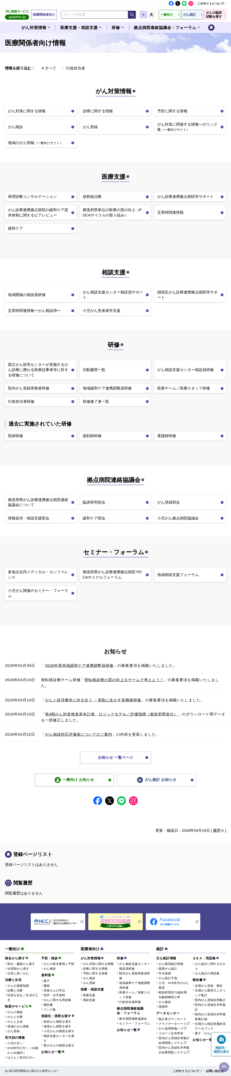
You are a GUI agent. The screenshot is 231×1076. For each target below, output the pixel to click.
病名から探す (15, 958)
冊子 (47, 981)
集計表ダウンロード (172, 1019)
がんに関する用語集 (57, 1000)
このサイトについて (210, 3)
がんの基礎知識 (18, 985)
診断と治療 (15, 990)
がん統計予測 (168, 978)
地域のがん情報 (18, 1026)
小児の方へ (15, 1043)
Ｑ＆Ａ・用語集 (204, 958)
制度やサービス (16, 1006)
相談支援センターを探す (59, 1038)
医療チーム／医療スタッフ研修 (134, 995)
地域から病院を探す (57, 1026)
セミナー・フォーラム (113, 552)
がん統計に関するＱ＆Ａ (210, 966)
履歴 (216, 830)
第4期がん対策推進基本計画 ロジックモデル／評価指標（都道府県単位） (111, 714)
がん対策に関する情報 (98, 963)
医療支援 (114, 176)
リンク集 (50, 1009)
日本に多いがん (18, 973)
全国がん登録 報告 (209, 985)
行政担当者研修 (130, 1002)
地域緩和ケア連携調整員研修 (134, 985)
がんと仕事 (15, 1016)
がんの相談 (15, 1012)
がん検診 (50, 968)
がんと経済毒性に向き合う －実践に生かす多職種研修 (93, 700)
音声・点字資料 (54, 995)
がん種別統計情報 (171, 963)
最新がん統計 (168, 968)
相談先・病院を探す (56, 1016)
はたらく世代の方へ (21, 1057)
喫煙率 (163, 1006)
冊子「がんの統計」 (209, 1033)
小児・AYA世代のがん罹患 (174, 985)
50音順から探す (18, 968)
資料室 (46, 975)
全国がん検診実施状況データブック (210, 1026)
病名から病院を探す (57, 1021)
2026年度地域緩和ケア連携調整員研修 (79, 665)
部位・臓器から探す (21, 963)
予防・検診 (49, 958)
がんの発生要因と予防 (59, 963)
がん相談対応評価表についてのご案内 (78, 734)
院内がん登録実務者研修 (134, 976)
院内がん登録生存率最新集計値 (210, 1017)
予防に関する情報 (95, 973)
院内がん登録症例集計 (210, 1000)
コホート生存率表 (171, 1033)
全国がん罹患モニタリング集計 (210, 993)
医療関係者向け (44, 14)
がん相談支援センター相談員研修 (134, 966)
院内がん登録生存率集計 (210, 1007)
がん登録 (13, 1031)
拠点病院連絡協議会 (113, 480)
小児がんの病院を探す (59, 1031)
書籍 (47, 985)
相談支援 (114, 272)
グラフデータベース (172, 1023)
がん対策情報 (114, 91)
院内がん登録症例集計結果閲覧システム (174, 1040)
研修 (114, 344)
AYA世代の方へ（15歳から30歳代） (22, 1050)
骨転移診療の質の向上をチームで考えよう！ (124, 680)
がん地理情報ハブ (171, 1028)
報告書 (48, 1004)
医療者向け (90, 949)
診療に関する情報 (95, 968)
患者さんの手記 (54, 990)
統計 (160, 949)
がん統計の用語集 (207, 973)
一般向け (12, 949)
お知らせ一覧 (51, 1052)
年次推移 (165, 973)
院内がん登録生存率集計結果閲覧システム (174, 1050)
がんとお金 (15, 1021)
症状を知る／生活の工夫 (22, 997)
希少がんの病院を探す (59, 1045)
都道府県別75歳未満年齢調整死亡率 (173, 995)
